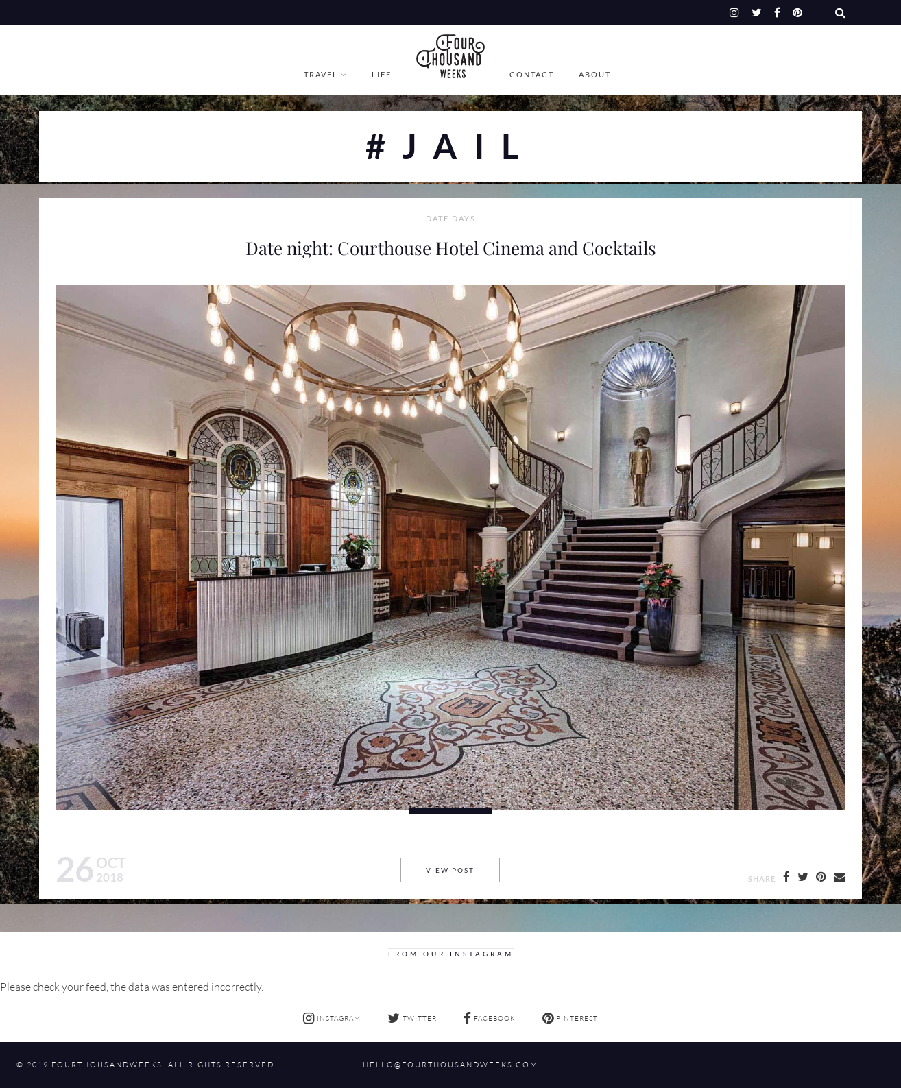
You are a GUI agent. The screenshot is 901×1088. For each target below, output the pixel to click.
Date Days (451, 219)
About (595, 74)
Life (382, 74)
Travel (321, 74)
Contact (531, 74)
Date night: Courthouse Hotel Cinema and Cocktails (450, 247)
